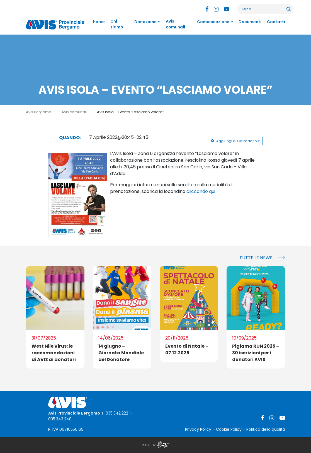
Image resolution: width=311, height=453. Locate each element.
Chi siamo (116, 24)
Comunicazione (213, 22)
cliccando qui (200, 191)
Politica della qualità (265, 429)
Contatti (276, 22)
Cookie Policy (229, 429)
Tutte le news (256, 258)
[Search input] (262, 9)
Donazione (145, 22)
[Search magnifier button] (288, 9)
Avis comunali (175, 24)
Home (99, 22)
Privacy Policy (198, 429)
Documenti (250, 22)
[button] (235, 141)
